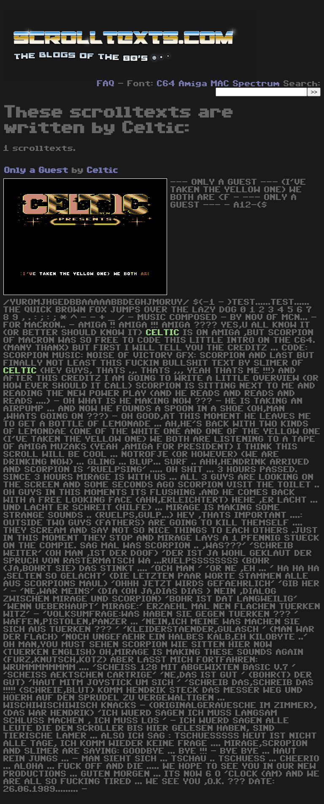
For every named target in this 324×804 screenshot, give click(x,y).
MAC (220, 83)
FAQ (106, 83)
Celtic (102, 170)
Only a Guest (36, 170)
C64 (166, 83)
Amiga (193, 83)
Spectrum (256, 83)
